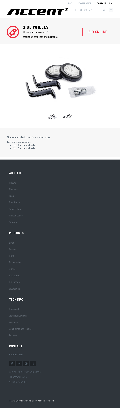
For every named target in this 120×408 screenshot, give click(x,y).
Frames (12, 249)
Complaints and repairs (20, 328)
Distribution (14, 202)
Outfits (12, 268)
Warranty (13, 322)
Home (26, 32)
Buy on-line (98, 32)
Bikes (11, 242)
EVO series (14, 275)
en (110, 3)
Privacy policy (16, 215)
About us (13, 189)
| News (12, 182)
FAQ (70, 3)
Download (14, 309)
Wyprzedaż (14, 288)
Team (11, 195)
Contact (101, 3)
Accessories (39, 32)
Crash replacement (18, 315)
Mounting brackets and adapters (40, 36)
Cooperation (84, 3)
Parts (11, 255)
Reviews (13, 335)
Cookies (13, 222)
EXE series (14, 281)
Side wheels (36, 27)
